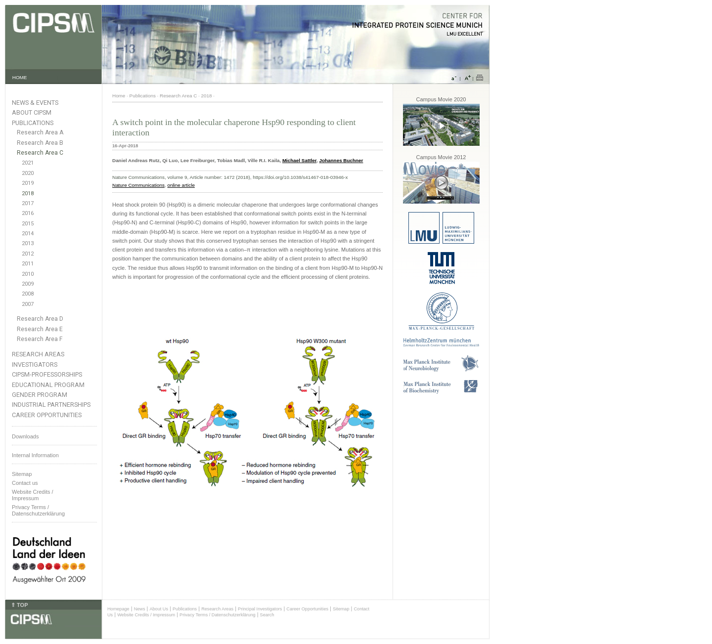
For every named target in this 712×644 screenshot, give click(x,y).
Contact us (25, 483)
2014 (28, 233)
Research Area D (40, 318)
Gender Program (39, 394)
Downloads (25, 436)
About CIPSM (31, 112)
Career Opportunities (47, 415)
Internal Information (35, 455)
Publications (32, 123)
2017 (28, 203)
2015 (28, 223)
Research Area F (40, 339)
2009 (28, 284)
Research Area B (40, 142)
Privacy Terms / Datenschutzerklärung (38, 510)
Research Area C (40, 152)
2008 (28, 294)
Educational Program (48, 384)
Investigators (34, 364)
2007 (28, 304)
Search (267, 614)
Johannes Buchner (341, 160)
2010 (28, 274)
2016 (28, 213)
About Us (158, 608)
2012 (28, 254)
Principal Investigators (260, 608)
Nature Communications (138, 185)
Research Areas (38, 354)
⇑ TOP (19, 605)
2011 (28, 263)
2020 (28, 173)
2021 (28, 163)
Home (118, 95)
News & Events (35, 102)
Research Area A (40, 132)
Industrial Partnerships (51, 404)
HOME (19, 77)
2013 (28, 243)
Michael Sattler (299, 160)
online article (180, 185)
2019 (28, 183)
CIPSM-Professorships (47, 374)
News (139, 608)
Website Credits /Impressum (32, 495)
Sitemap (22, 474)
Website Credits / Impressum (146, 614)
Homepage (118, 608)
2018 (28, 193)
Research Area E (40, 329)
